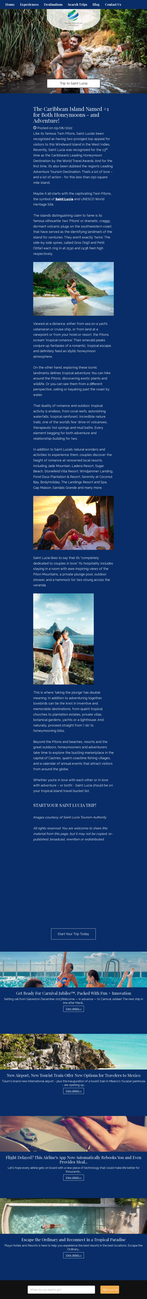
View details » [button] (74, 1008)
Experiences (29, 4)
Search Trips (77, 4)
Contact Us (113, 4)
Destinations (53, 4)
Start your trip (110, 1289)
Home (10, 4)
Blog (96, 4)
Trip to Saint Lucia (73, 83)
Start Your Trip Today (73, 934)
